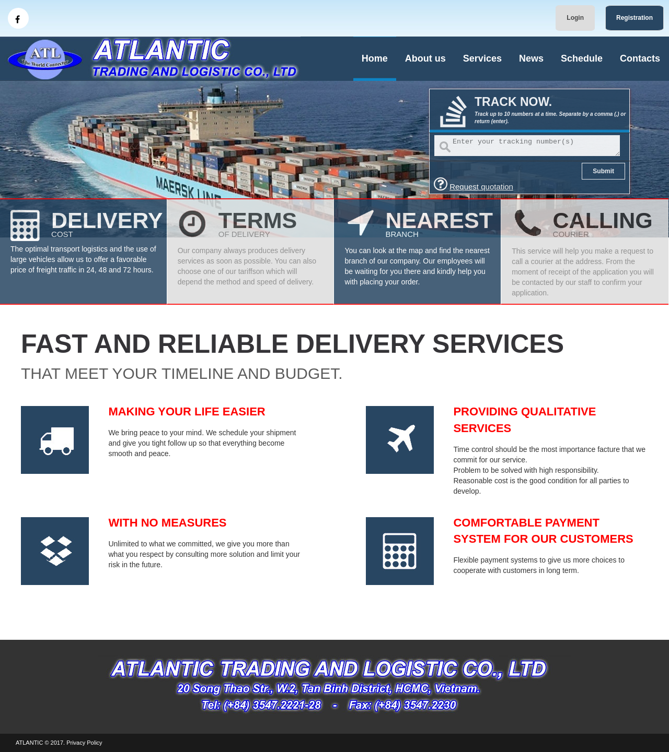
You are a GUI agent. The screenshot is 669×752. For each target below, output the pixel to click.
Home (375, 58)
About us (425, 58)
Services (482, 58)
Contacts (640, 58)
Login (575, 17)
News (531, 58)
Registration (634, 17)
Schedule (582, 58)
